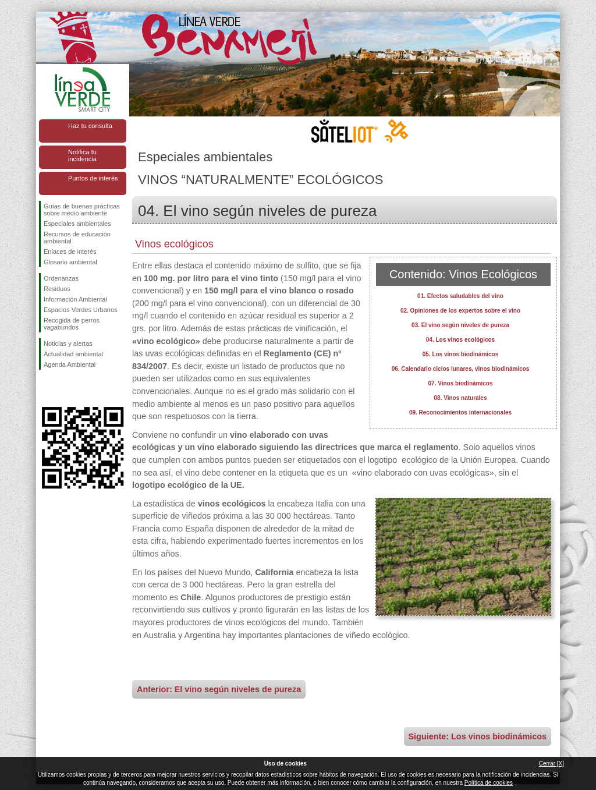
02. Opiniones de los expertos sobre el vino (460, 310)
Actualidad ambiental (73, 353)
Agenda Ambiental (69, 364)
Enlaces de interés (70, 251)
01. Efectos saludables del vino (460, 296)
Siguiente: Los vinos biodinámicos (478, 736)
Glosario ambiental (70, 261)
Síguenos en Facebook (46, 388)
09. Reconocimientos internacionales (460, 412)
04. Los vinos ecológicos (460, 339)
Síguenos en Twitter (65, 388)
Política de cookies (488, 783)
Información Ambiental (75, 299)
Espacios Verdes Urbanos (81, 309)
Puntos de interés (93, 178)
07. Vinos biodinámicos (460, 383)
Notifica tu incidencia (82, 155)
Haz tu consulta (90, 125)
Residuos (57, 288)
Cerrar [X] (551, 763)
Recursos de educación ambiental (77, 238)
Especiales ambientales (77, 223)
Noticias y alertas (68, 343)
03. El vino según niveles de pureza (460, 325)
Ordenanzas (61, 278)
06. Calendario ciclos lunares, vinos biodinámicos (461, 369)
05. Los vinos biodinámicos (461, 354)
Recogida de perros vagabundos (72, 324)
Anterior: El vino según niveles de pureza (219, 689)
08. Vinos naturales (460, 398)
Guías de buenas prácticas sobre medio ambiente (82, 210)
